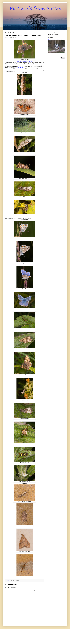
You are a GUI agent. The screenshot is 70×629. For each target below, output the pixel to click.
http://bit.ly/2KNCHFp (19, 67)
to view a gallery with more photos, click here (24, 61)
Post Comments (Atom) (14, 622)
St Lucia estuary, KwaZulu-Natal (55, 39)
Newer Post (8, 620)
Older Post (41, 620)
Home (25, 620)
